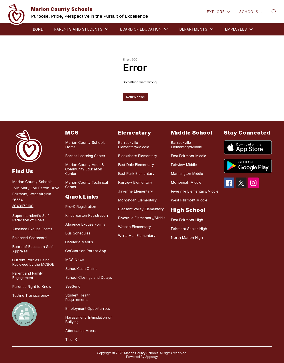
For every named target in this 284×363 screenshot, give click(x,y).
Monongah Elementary (137, 200)
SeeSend (72, 286)
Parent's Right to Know (31, 286)
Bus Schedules (77, 233)
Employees (236, 29)
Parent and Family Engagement (27, 275)
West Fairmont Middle (189, 200)
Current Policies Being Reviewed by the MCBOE (33, 262)
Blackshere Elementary (137, 156)
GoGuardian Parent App (85, 251)
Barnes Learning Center (85, 156)
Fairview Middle (184, 164)
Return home (135, 97)
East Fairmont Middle (188, 156)
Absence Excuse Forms (32, 229)
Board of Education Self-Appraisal (33, 248)
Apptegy (151, 357)
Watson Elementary (134, 226)
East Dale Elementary (136, 164)
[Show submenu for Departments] (193, 29)
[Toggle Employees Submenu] (251, 29)
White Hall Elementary (137, 235)
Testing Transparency (30, 295)
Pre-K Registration (80, 206)
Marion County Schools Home (85, 144)
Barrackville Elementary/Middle (133, 144)
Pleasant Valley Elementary (141, 209)
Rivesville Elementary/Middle (142, 218)
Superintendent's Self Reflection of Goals (30, 217)
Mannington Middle (187, 173)
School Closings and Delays (88, 277)
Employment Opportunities (87, 308)
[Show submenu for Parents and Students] (78, 29)
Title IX (71, 339)
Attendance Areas (80, 330)
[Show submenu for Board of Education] (141, 29)
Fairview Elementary (135, 182)
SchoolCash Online (81, 268)
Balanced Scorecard (29, 238)
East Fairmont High (187, 220)
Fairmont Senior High (189, 228)
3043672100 (22, 206)
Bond (38, 29)
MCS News (74, 260)
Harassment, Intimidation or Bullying (88, 319)
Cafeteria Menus (79, 242)
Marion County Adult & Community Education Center (84, 169)
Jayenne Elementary (135, 191)
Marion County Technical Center (86, 184)
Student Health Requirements (78, 297)
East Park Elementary (136, 173)
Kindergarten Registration (86, 215)
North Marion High (187, 237)
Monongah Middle (186, 182)
